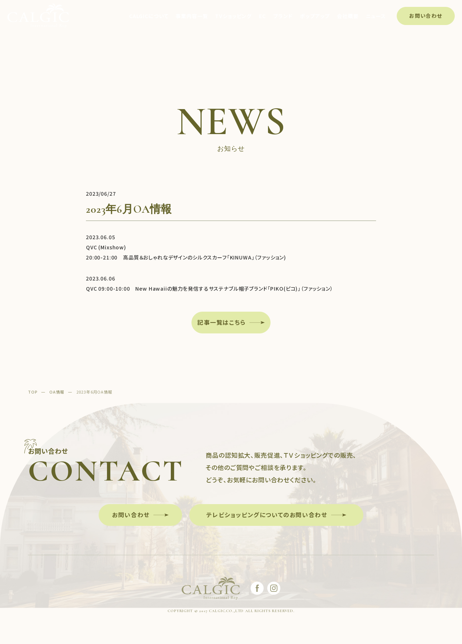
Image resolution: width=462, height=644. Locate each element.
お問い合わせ (425, 15)
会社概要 (347, 16)
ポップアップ (315, 16)
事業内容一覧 (192, 16)
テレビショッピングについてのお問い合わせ (266, 514)
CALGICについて (148, 16)
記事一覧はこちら (221, 322)
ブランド (283, 16)
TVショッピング (233, 16)
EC (262, 16)
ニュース (376, 16)
